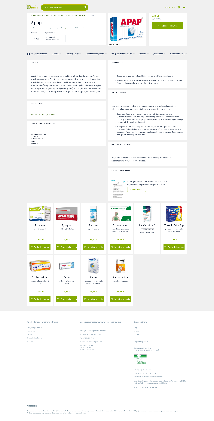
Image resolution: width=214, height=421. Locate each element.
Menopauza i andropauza (182, 53)
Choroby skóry (73, 53)
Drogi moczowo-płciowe (123, 53)
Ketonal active (120, 277)
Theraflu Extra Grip (174, 225)
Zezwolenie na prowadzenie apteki (146, 373)
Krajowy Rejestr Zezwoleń (142, 370)
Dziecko (144, 53)
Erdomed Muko (120, 225)
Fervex (93, 277)
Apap (92, 15)
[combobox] (81, 7)
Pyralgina (67, 225)
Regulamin (31, 331)
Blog (135, 328)
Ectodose (40, 225)
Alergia (57, 53)
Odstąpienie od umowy (35, 338)
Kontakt (30, 341)
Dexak (67, 277)
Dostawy (30, 334)
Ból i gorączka (80, 15)
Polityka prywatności (34, 328)
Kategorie (137, 331)
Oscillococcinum (40, 277)
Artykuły (136, 334)
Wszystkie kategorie (38, 54)
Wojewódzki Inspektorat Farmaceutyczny (148, 377)
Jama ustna (160, 53)
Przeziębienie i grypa (62, 15)
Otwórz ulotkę (136, 189)
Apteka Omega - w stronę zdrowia (40, 15)
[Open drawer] (184, 8)
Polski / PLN (170, 8)
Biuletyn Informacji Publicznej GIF (145, 387)
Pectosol (93, 225)
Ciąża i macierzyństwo (96, 53)
